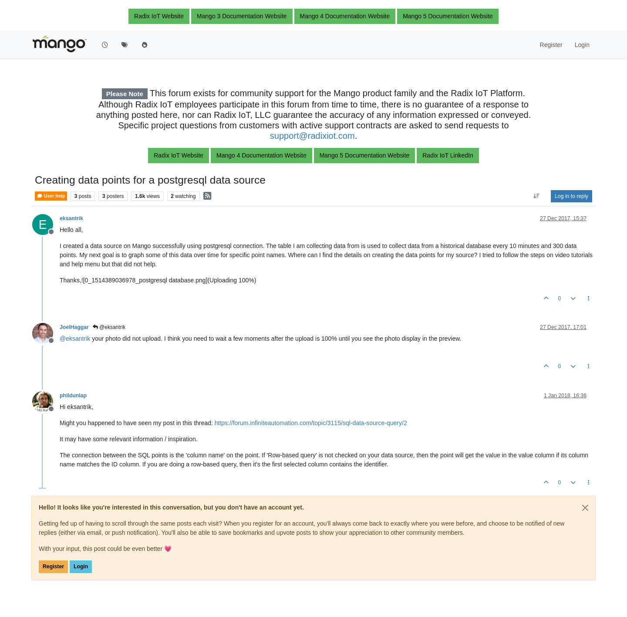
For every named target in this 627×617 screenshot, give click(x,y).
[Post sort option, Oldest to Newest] (536, 196)
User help (51, 196)
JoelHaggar (74, 327)
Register (53, 566)
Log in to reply (571, 196)
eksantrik (71, 218)
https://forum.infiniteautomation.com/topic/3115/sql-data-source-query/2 (311, 422)
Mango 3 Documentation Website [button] (242, 16)
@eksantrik (109, 327)
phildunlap (73, 395)
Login (81, 566)
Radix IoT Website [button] (159, 16)
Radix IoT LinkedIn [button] (447, 155)
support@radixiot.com (312, 136)
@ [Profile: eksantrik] (75, 338)
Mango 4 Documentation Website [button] (345, 16)
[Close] (585, 508)
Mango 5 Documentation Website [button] (448, 16)
